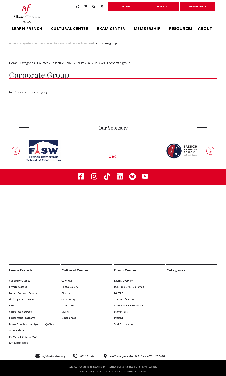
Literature (67, 305)
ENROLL (125, 4)
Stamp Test (121, 312)
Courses (38, 43)
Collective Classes (19, 280)
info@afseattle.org (53, 356)
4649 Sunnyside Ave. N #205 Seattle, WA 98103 (138, 356)
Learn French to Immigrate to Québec (31, 324)
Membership (147, 29)
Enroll (12, 305)
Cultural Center (70, 29)
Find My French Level (21, 299)
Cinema (65, 293)
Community (68, 299)
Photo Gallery (69, 287)
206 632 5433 (87, 356)
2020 (62, 43)
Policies (83, 371)
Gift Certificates (18, 343)
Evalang (118, 318)
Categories (25, 43)
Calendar (66, 280)
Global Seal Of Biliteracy (128, 305)
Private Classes (18, 287)
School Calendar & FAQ (23, 336)
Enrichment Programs (22, 318)
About (208, 29)
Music (65, 312)
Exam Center (111, 29)
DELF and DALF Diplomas (129, 287)
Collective (51, 43)
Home (12, 43)
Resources (180, 29)
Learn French (27, 29)
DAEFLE (118, 293)
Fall (80, 43)
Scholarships (16, 330)
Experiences (68, 318)
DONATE (162, 4)
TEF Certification (124, 299)
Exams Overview (123, 280)
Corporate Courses (20, 312)
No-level (89, 43)
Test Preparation (124, 324)
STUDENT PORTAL (198, 4)
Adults (71, 43)
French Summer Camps (23, 293)
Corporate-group (106, 43)
